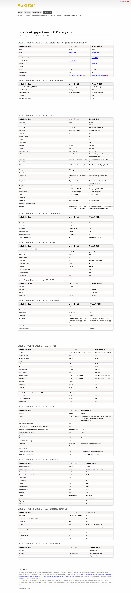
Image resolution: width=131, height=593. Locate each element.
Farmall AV (37, 576)
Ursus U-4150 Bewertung (98, 75)
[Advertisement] (65, 23)
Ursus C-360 (95, 58)
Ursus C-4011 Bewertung (75, 75)
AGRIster (20, 15)
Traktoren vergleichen (55, 15)
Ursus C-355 (72, 61)
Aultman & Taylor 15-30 (47, 576)
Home (20, 12)
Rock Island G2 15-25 (28, 576)
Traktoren (27, 12)
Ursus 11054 (95, 63)
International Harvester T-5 (78, 574)
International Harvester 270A (93, 574)
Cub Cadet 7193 (71, 576)
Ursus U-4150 (95, 52)
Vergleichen (47, 12)
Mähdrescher (37, 12)
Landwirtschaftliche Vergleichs (39, 15)
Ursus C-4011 (72, 52)
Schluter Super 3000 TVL (59, 576)
